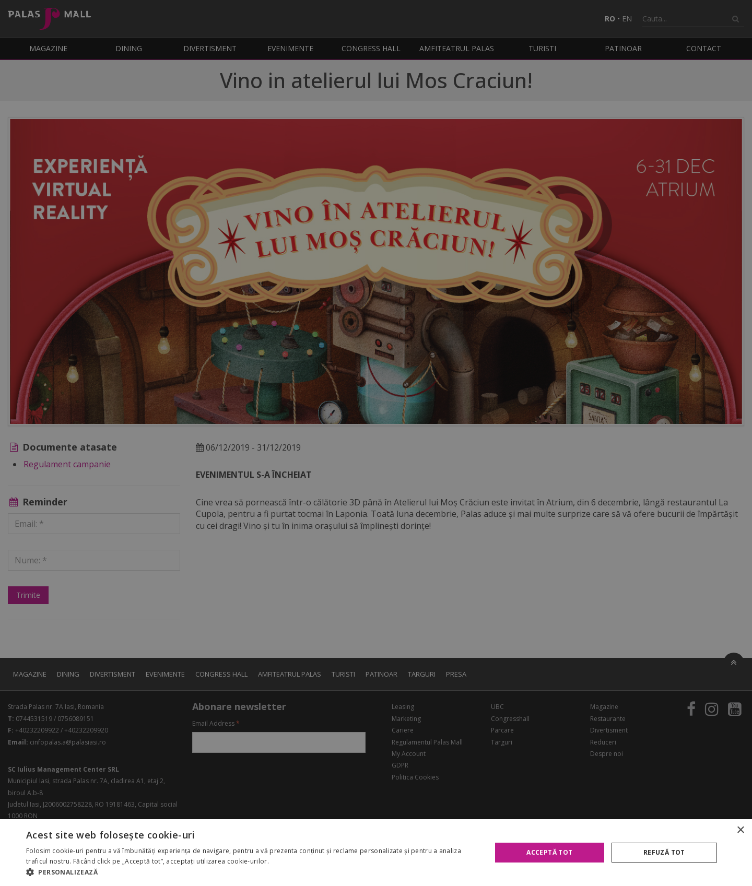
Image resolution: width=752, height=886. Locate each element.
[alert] (376, 443)
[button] (252, 872)
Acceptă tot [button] (549, 852)
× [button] (740, 830)
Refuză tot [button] (664, 852)
